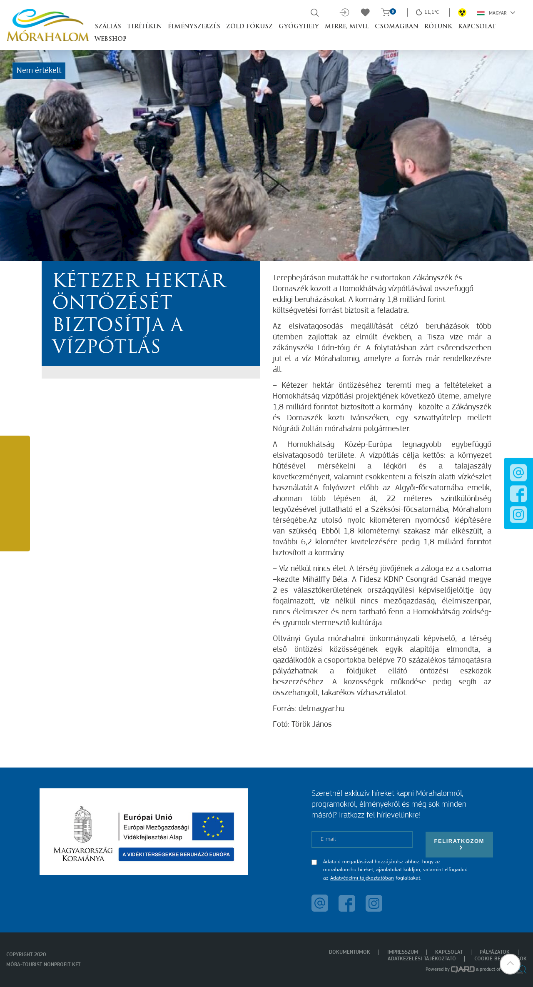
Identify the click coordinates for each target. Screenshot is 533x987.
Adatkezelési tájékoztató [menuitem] (422, 959)
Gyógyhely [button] (299, 27)
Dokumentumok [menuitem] (349, 952)
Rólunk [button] (438, 27)
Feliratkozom (459, 844)
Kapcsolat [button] (477, 27)
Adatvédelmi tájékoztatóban (362, 878)
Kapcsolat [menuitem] (449, 952)
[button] (510, 964)
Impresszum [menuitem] (402, 952)
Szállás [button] (108, 27)
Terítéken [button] (144, 27)
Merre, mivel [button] (347, 27)
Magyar (496, 12)
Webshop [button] (111, 39)
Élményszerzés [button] (194, 27)
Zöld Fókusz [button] (249, 27)
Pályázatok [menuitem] (495, 952)
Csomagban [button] (396, 27)
